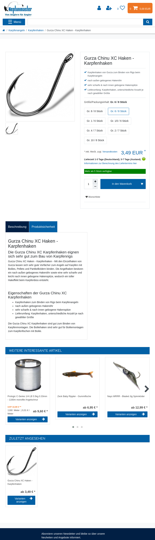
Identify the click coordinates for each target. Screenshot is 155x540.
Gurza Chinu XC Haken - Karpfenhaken (20, 482)
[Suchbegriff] (85, 22)
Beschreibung (17, 226)
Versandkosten (109, 151)
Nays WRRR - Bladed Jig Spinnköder (126, 396)
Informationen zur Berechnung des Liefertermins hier (110, 163)
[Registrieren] (109, 8)
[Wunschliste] (121, 8)
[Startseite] (4, 30)
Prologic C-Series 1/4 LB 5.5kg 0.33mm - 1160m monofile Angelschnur (27, 398)
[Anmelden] (99, 8)
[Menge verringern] (95, 186)
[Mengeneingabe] (88, 184)
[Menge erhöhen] (95, 181)
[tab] (17, 227)
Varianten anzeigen (30, 419)
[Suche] (147, 22)
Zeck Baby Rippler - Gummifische (74, 396)
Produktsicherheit (43, 226)
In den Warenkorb (127, 184)
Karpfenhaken (36, 30)
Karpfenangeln (17, 30)
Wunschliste (93, 197)
